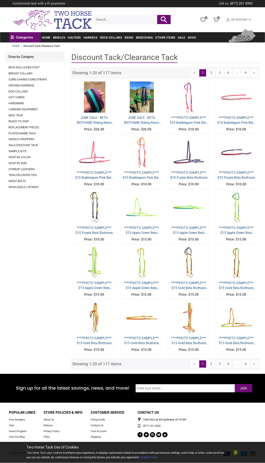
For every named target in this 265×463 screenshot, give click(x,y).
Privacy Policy (52, 431)
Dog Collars (18, 91)
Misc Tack (16, 115)
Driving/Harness (21, 85)
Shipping (96, 437)
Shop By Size (18, 163)
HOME (15, 45)
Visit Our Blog (17, 437)
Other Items (165, 37)
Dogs (192, 37)
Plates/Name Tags (22, 133)
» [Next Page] (255, 72)
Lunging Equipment (23, 109)
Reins (129, 37)
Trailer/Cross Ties (23, 175)
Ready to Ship (19, 121)
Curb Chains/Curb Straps (28, 79)
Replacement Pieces (24, 127)
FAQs (47, 437)
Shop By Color (19, 157)
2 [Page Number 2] (212, 72)
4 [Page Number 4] (229, 72)
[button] (21, 37)
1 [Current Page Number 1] (204, 72)
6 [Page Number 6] (247, 72)
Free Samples (17, 419)
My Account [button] (239, 19)
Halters (74, 37)
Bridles (59, 37)
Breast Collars (20, 73)
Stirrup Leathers (22, 169)
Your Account (98, 431)
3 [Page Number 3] (221, 72)
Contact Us (97, 425)
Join (243, 388)
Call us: (224, 3)
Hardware (16, 103)
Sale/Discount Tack (23, 145)
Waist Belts (17, 181)
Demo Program (18, 431)
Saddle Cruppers (21, 139)
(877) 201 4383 (241, 3)
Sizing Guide (98, 419)
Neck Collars (111, 37)
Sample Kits (17, 151)
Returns (48, 425)
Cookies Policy (148, 457)
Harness (91, 37)
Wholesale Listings (23, 187)
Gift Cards (16, 97)
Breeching (144, 37)
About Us (49, 419)
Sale (181, 37)
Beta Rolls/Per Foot (24, 67)
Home (46, 37)
